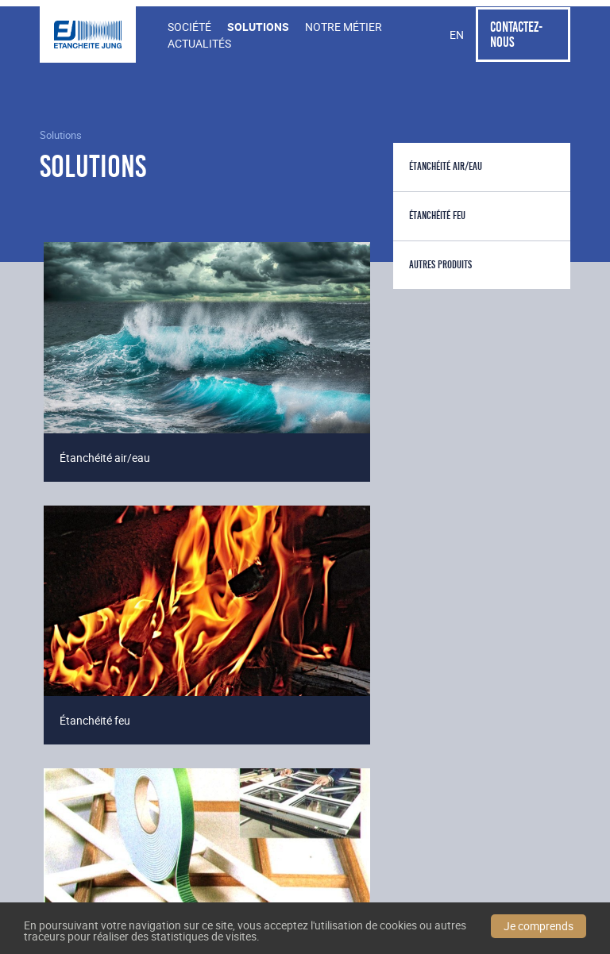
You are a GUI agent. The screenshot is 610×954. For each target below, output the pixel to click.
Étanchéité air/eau (445, 166)
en (457, 34)
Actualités (199, 43)
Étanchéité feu (437, 215)
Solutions (258, 26)
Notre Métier (343, 26)
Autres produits (440, 265)
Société (189, 26)
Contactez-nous (516, 34)
